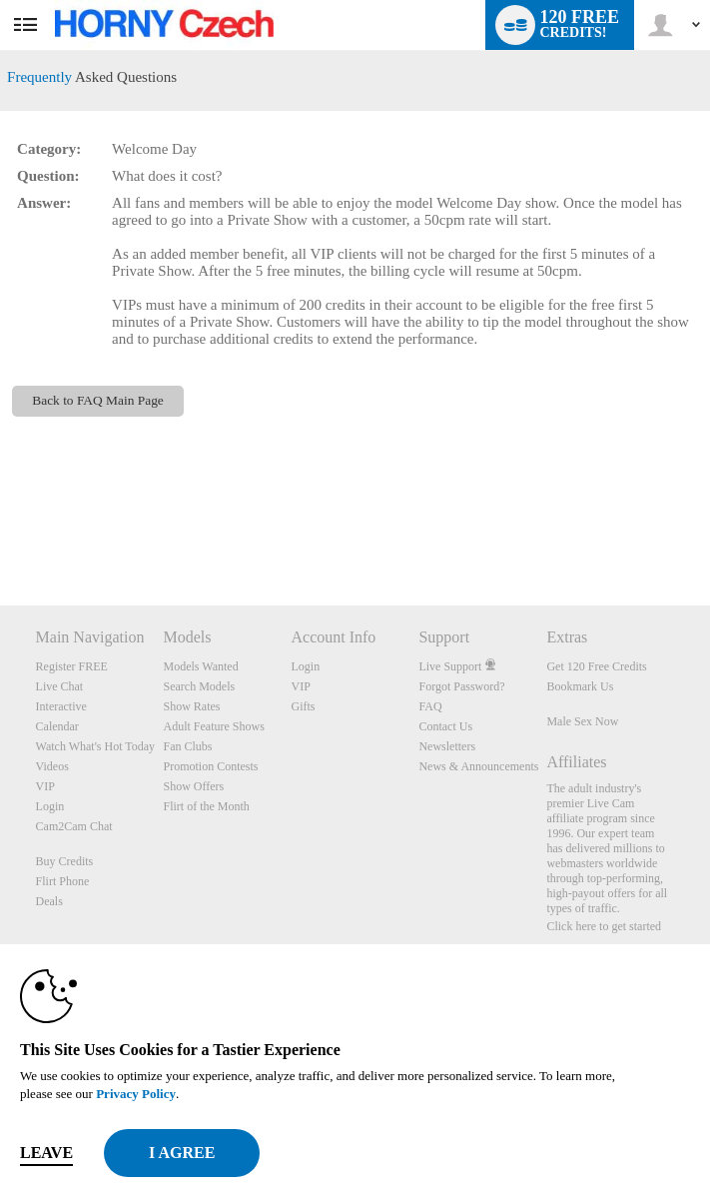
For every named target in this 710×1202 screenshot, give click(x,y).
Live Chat (60, 686)
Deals (49, 901)
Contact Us (445, 726)
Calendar (57, 726)
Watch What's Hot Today (96, 746)
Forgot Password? (461, 686)
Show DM (0, 531)
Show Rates (192, 706)
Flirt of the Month (207, 806)
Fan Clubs (188, 746)
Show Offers (194, 786)
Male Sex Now (582, 721)
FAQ (429, 706)
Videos (52, 766)
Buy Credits (65, 861)
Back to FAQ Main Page (98, 400)
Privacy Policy (136, 1093)
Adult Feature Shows (214, 726)
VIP (45, 786)
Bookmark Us (579, 686)
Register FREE (72, 666)
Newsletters (446, 746)
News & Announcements (478, 766)
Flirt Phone (63, 881)
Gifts (303, 706)
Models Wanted (201, 666)
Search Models (200, 686)
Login (50, 806)
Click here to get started (603, 926)
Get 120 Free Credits (596, 666)
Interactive (61, 706)
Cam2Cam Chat (74, 826)
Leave (46, 1152)
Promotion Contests (211, 766)
